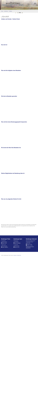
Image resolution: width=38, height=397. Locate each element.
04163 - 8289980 (17, 243)
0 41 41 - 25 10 (29, 244)
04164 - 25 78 (16, 247)
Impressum (15, 255)
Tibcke (2, 11)
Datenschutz (19, 255)
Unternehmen (6, 11)
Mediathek (10, 11)
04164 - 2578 (4, 243)
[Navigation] (35, 3)
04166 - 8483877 (5, 247)
